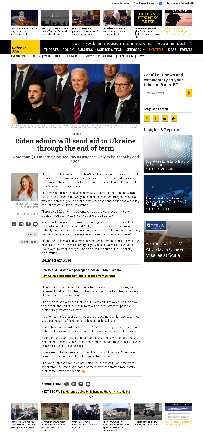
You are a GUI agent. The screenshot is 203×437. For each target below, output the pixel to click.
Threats (51, 50)
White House (53, 56)
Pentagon (125, 56)
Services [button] (134, 50)
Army (90, 56)
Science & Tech (109, 50)
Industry (33, 56)
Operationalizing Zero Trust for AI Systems (168, 163)
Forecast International (171, 43)
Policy (68, 50)
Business (85, 50)
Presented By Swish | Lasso (159, 169)
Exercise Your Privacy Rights (180, 3)
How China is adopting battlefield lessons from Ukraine (78, 275)
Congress (74, 56)
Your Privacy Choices (148, 3)
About (76, 43)
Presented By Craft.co (157, 209)
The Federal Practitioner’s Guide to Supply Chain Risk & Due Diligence (166, 201)
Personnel (106, 56)
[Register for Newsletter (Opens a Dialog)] (189, 93)
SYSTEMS (156, 50)
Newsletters (94, 43)
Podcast (112, 43)
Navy (141, 56)
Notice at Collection (120, 3)
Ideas (172, 50)
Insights (128, 43)
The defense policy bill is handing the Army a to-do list (95, 391)
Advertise (145, 43)
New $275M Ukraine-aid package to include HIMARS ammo (81, 270)
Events (186, 50)
